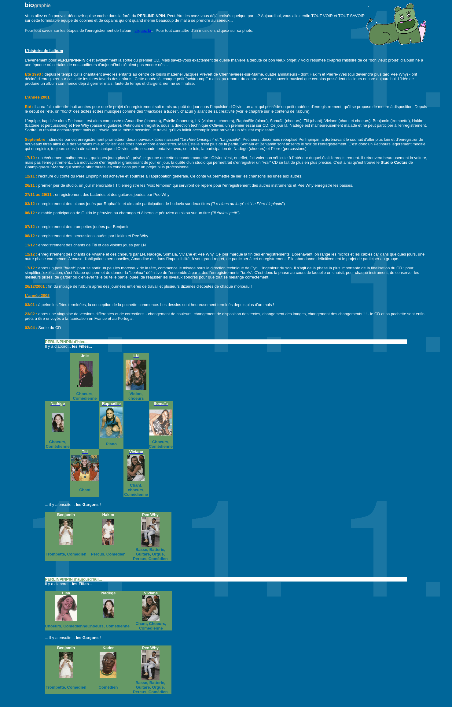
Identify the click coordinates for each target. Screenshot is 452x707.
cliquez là (142, 30)
